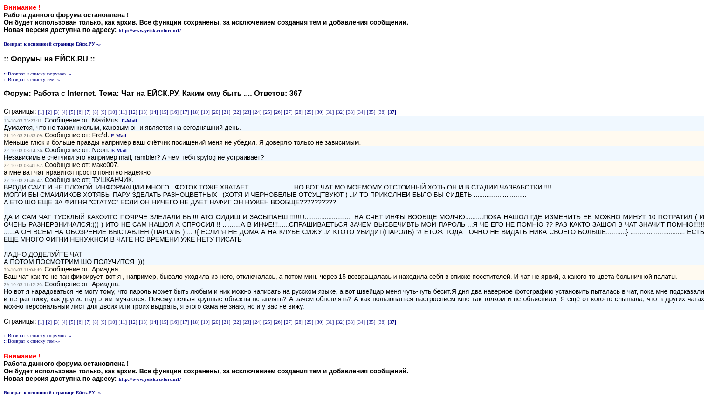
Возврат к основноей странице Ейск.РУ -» (52, 44)
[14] (153, 112)
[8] (96, 112)
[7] (88, 112)
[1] (41, 112)
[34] (361, 112)
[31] (329, 112)
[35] (371, 112)
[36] (381, 112)
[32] (340, 112)
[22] (236, 112)
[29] (309, 112)
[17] (184, 112)
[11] (122, 112)
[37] (391, 112)
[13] (143, 112)
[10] (112, 112)
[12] (133, 112)
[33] (350, 112)
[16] (174, 112)
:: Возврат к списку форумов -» (37, 73)
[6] (80, 112)
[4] (65, 112)
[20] (216, 112)
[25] (267, 112)
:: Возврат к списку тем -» (32, 79)
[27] (288, 112)
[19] (205, 112)
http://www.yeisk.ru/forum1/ (149, 30)
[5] (72, 112)
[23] (246, 112)
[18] (195, 112)
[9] (103, 112)
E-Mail (129, 120)
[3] (57, 112)
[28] (299, 112)
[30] (319, 112)
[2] (49, 112)
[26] (278, 112)
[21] (226, 112)
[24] (257, 112)
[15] (164, 112)
